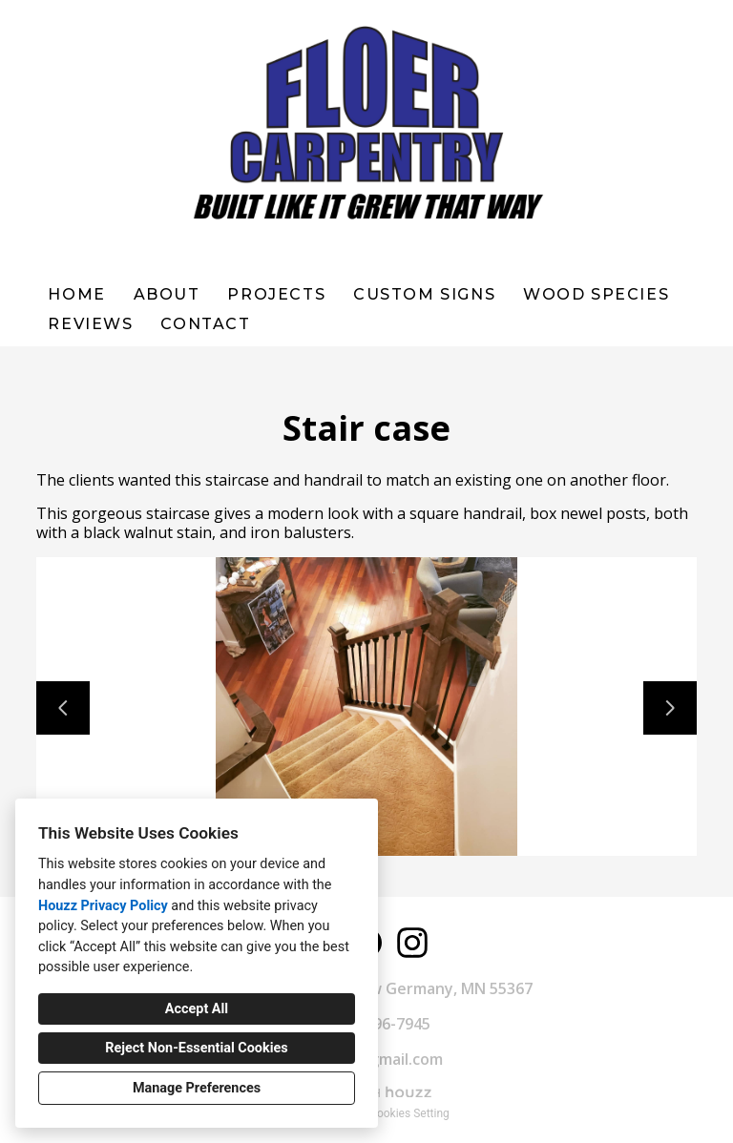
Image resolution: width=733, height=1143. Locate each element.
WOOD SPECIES (596, 294)
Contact (205, 324)
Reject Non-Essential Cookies (196, 1048)
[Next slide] (670, 708)
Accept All (196, 1009)
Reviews (90, 324)
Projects (276, 294)
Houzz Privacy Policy (103, 906)
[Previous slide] (63, 708)
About (167, 294)
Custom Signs (424, 294)
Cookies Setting (409, 1113)
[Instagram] (412, 943)
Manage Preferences (197, 1088)
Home (76, 294)
